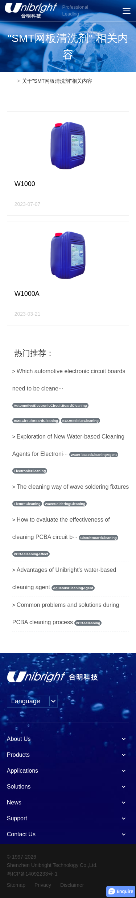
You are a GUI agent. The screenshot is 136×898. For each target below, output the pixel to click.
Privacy (42, 885)
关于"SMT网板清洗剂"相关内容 (57, 81)
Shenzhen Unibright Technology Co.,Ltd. (52, 865)
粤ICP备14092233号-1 (32, 874)
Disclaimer (72, 885)
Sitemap (16, 885)
